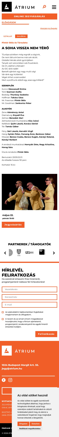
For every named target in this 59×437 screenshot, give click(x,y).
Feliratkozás (46, 334)
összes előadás (48, 29)
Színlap (8, 36)
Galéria (21, 36)
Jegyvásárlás (13, 224)
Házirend (6, 428)
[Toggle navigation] (54, 7)
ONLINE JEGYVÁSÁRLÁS (29, 16)
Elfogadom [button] (23, 424)
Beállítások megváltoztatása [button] (29, 429)
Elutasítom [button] (36, 424)
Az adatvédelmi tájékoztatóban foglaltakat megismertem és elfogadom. (24, 313)
